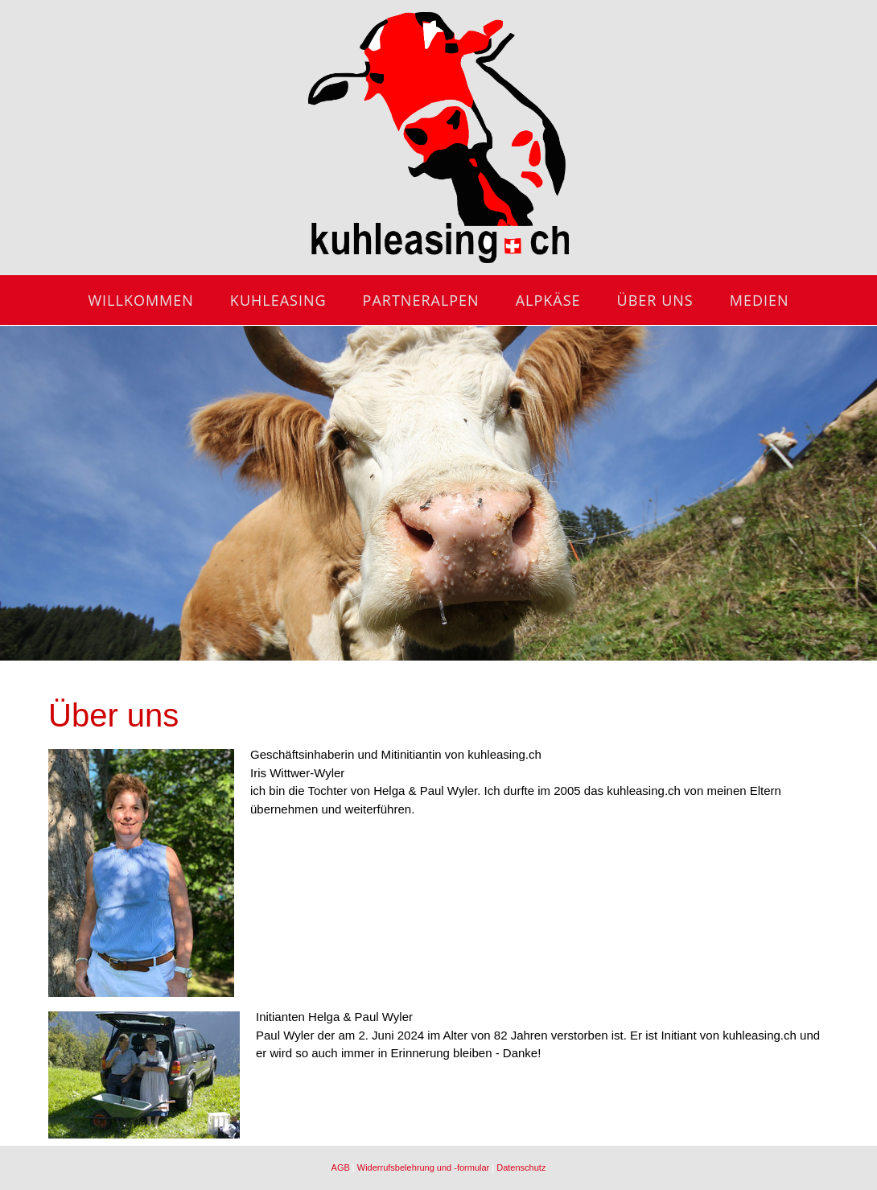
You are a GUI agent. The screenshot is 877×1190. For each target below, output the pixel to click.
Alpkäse (548, 300)
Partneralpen (421, 300)
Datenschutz (521, 1167)
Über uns (655, 300)
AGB (340, 1167)
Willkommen (140, 300)
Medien (759, 300)
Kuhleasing (278, 300)
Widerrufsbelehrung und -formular (423, 1167)
